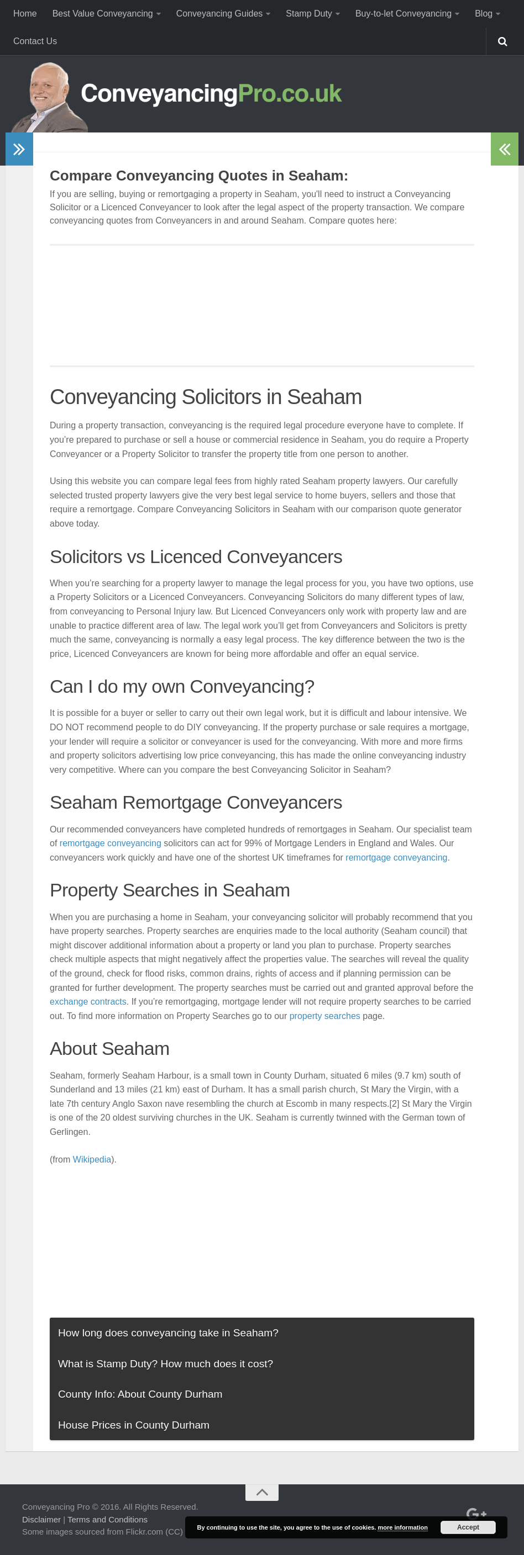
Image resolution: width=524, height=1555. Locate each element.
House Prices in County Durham (133, 1425)
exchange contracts (88, 1001)
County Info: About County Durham (140, 1394)
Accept (468, 1527)
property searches (325, 1016)
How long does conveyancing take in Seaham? (168, 1333)
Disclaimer (41, 1519)
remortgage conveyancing (110, 843)
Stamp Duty (309, 13)
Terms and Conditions (107, 1519)
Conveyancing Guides (219, 13)
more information (402, 1527)
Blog (483, 13)
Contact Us (35, 41)
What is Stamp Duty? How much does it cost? (165, 1364)
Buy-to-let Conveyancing (403, 13)
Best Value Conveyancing (103, 13)
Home (25, 13)
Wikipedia (92, 1159)
